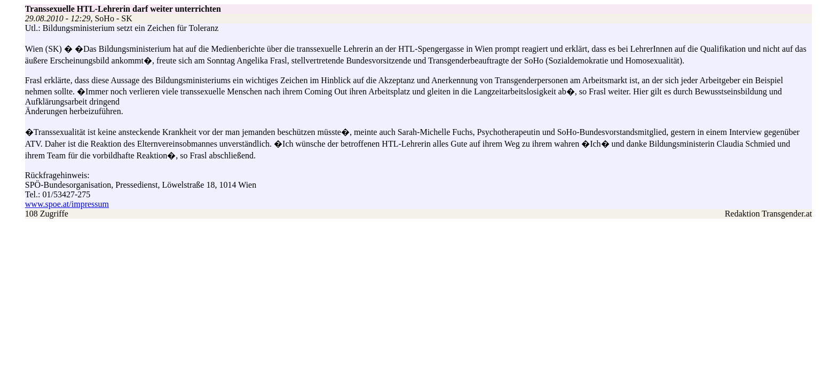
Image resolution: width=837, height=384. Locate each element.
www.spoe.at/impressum (67, 204)
